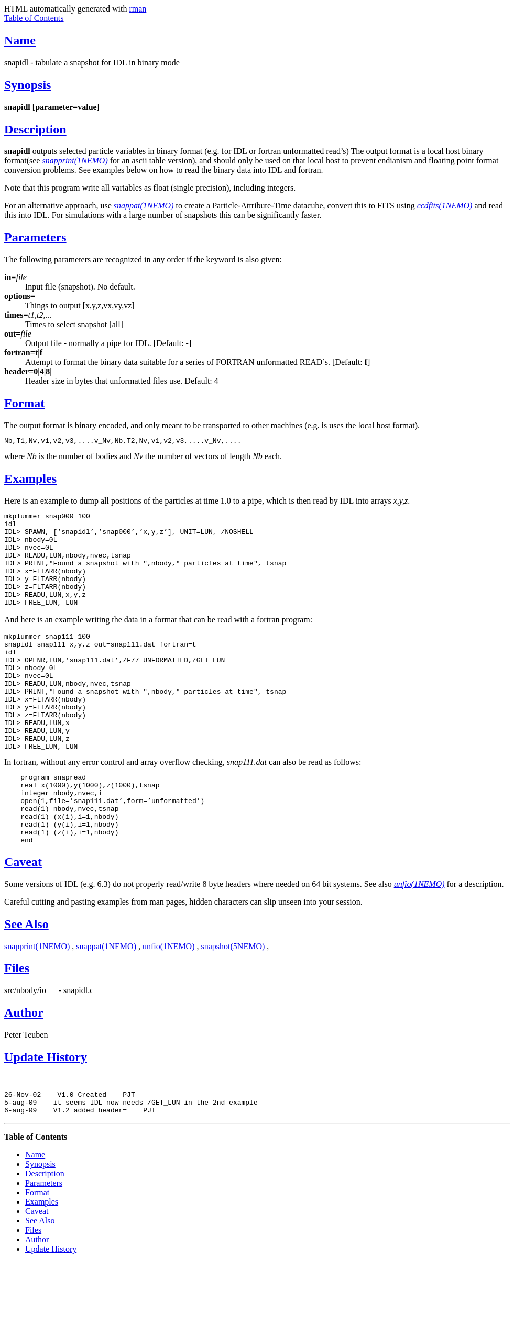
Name (20, 40)
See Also (26, 982)
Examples (30, 480)
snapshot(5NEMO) (233, 1004)
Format (24, 403)
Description (35, 129)
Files (16, 1026)
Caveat (23, 920)
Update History (45, 1115)
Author (23, 1070)
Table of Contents (34, 18)
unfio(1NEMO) (169, 1004)
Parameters (35, 237)
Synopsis (27, 85)
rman (137, 8)
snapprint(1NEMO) (37, 1004)
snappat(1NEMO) (106, 1004)
